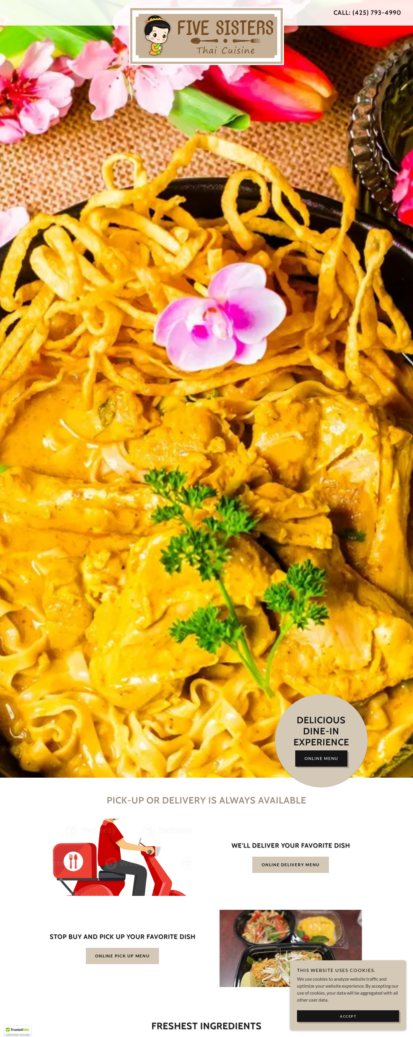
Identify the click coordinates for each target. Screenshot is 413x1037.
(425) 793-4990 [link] (376, 13)
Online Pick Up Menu (122, 955)
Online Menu (321, 758)
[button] (17, 1031)
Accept (348, 1016)
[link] (207, 9)
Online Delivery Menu (291, 864)
